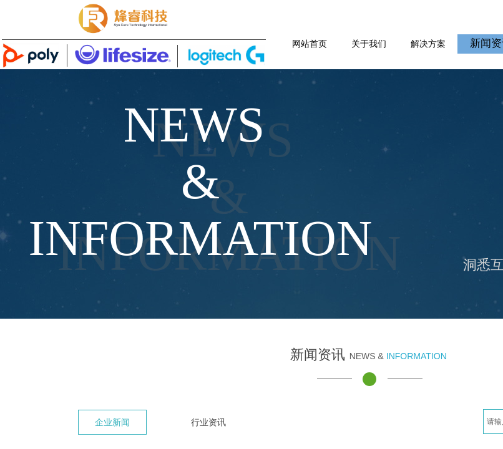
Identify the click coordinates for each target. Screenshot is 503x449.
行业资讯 (208, 422)
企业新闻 (112, 422)
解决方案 (428, 44)
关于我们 (368, 44)
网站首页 (309, 44)
